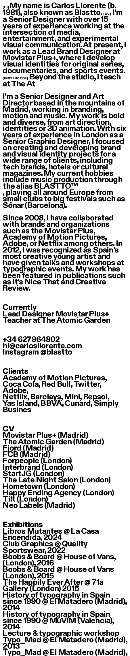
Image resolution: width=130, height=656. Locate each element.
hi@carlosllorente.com (42, 345)
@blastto (56, 352)
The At (23, 84)
